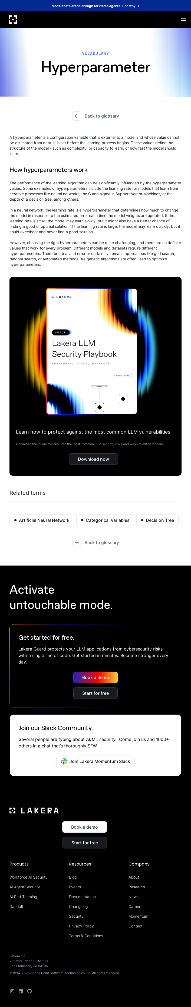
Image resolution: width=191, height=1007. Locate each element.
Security (76, 916)
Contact (136, 926)
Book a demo (95, 677)
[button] (183, 19)
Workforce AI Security (28, 877)
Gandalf (16, 906)
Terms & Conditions (86, 935)
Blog (73, 877)
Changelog (78, 906)
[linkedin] (21, 991)
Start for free (95, 693)
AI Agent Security (24, 887)
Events (75, 887)
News (134, 896)
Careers (135, 906)
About (134, 877)
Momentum (138, 916)
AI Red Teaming (23, 896)
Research (137, 887)
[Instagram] (12, 991)
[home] (13, 19)
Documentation (82, 896)
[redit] (29, 991)
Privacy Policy (81, 926)
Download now (93, 459)
